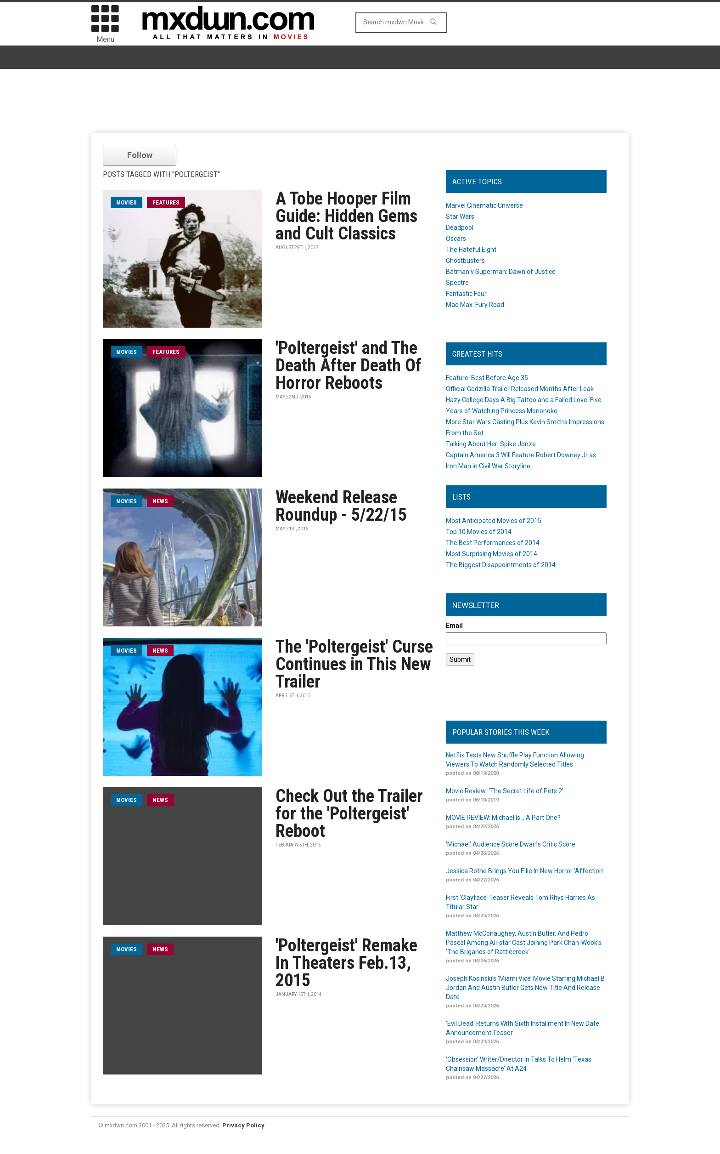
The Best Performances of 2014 (493, 542)
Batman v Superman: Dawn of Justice (501, 271)
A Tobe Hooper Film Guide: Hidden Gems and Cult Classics (346, 216)
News (160, 501)
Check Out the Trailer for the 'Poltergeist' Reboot (349, 813)
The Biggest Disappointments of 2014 (501, 564)
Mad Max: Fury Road (475, 304)
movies (126, 202)
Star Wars (460, 216)
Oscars (456, 238)
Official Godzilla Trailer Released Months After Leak (520, 388)
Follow (139, 155)
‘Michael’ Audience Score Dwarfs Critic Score (510, 844)
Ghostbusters (465, 260)
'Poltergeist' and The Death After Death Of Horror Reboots (349, 365)
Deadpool (459, 227)
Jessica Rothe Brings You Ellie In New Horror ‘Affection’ (525, 871)
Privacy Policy (243, 1125)
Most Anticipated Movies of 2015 (493, 520)
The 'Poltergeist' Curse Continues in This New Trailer (354, 664)
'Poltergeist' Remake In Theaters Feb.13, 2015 (346, 962)
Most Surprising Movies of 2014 (491, 553)
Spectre (457, 282)
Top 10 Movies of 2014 (479, 531)
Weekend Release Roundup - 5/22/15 (341, 506)
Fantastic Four (466, 293)
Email (454, 625)
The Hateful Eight (471, 249)
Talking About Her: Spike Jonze (491, 444)
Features (166, 202)
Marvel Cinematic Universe (484, 205)
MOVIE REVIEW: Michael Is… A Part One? (503, 817)
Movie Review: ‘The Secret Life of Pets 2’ (504, 791)
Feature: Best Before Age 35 (487, 377)
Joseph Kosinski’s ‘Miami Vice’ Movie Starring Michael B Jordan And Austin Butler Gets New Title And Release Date (525, 988)
